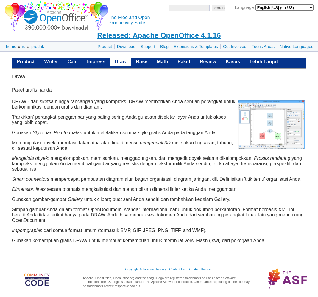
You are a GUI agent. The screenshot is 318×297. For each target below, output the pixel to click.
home (11, 46)
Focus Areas (263, 46)
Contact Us (177, 269)
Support (148, 46)
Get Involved (235, 46)
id (24, 46)
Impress (96, 61)
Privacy (161, 269)
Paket (183, 61)
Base (141, 61)
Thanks (205, 269)
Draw (121, 61)
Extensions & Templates (196, 46)
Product (105, 46)
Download (126, 46)
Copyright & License (139, 269)
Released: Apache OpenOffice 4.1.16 (159, 35)
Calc (72, 61)
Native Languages (296, 46)
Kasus (233, 61)
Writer (51, 61)
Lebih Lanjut (264, 61)
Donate (193, 269)
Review (208, 61)
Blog (164, 46)
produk (37, 46)
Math (162, 61)
